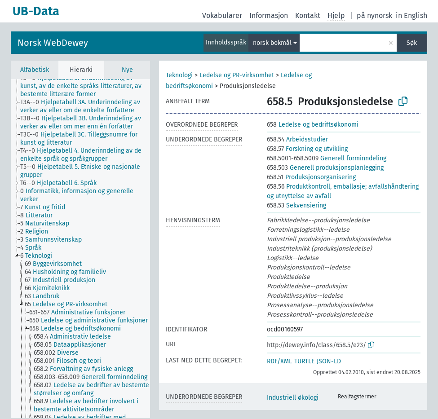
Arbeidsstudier (297, 139)
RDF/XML (279, 361)
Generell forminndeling (326, 158)
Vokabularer (222, 15)
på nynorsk (374, 15)
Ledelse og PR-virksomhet (236, 75)
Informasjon (268, 15)
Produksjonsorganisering (311, 177)
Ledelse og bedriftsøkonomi (312, 124)
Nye (127, 70)
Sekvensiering (296, 205)
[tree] (80, 248)
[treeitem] (89, 86)
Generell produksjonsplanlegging (325, 168)
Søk (412, 43)
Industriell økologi (293, 397)
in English (411, 15)
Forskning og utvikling (307, 149)
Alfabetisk (34, 70)
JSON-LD (329, 361)
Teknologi (179, 75)
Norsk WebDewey (53, 42)
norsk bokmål (272, 43)
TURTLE (304, 361)
